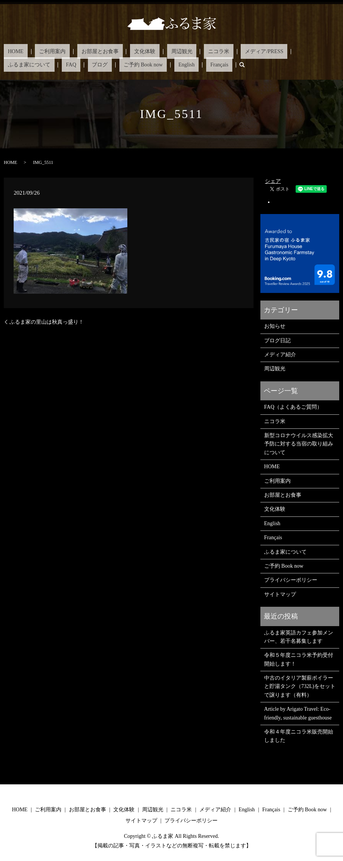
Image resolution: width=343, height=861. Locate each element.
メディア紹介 (280, 354)
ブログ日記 (277, 340)
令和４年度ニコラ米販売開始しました (298, 736)
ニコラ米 (173, 51)
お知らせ (274, 326)
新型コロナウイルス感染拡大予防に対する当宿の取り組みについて (298, 443)
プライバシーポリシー (290, 579)
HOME (11, 51)
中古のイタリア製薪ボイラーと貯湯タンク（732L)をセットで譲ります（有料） (299, 686)
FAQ (292, 51)
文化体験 (116, 51)
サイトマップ (280, 594)
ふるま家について (258, 51)
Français (83, 64)
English (58, 64)
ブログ (312, 51)
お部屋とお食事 (79, 51)
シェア (273, 181)
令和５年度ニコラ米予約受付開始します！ (298, 659)
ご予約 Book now (23, 64)
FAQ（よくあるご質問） (293, 406)
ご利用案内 (40, 51)
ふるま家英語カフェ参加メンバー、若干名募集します (298, 636)
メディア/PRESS (210, 51)
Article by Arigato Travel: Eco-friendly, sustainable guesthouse (298, 713)
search (101, 64)
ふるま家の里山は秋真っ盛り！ (46, 321)
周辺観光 (144, 51)
